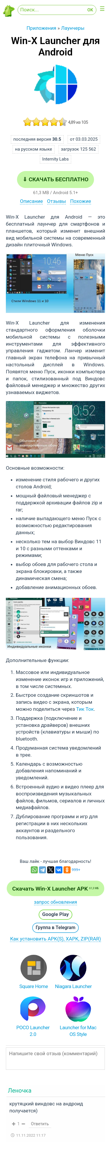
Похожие (80, 201)
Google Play (55, 914)
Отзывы (56, 201)
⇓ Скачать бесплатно (55, 179)
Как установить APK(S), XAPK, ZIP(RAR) (55, 939)
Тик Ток (85, 709)
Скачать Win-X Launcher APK (55, 888)
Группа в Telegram (56, 927)
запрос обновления (55, 902)
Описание (31, 201)
